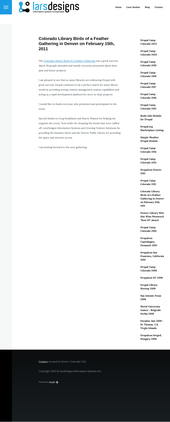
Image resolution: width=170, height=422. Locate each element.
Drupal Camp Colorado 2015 (148, 107)
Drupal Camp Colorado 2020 (148, 53)
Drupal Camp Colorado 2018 (148, 74)
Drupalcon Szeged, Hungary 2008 (151, 337)
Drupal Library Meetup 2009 (149, 287)
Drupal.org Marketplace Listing (151, 128)
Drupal (52, 382)
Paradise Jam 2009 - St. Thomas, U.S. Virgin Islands (151, 324)
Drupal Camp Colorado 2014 (148, 150)
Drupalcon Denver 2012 (151, 171)
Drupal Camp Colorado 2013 (148, 161)
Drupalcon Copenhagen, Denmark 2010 (148, 242)
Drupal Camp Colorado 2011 (148, 182)
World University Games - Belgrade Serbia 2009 (150, 310)
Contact (43, 361)
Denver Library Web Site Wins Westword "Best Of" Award (152, 217)
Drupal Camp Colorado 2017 (148, 85)
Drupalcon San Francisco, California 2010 (152, 256)
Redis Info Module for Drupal (151, 117)
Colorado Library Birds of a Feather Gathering (69, 61)
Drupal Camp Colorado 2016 (148, 96)
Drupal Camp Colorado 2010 (148, 229)
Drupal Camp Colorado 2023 (148, 42)
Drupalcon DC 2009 (151, 277)
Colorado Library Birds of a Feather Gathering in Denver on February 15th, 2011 (152, 198)
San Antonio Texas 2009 (150, 297)
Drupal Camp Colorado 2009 (148, 269)
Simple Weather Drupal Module (149, 139)
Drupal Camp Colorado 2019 (148, 63)
